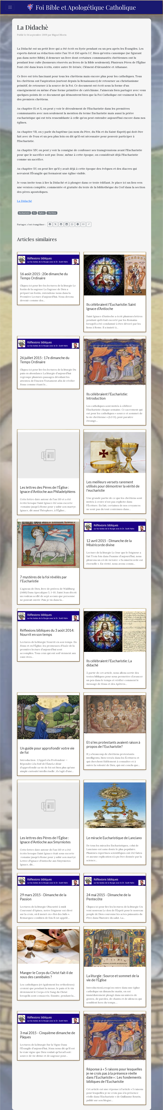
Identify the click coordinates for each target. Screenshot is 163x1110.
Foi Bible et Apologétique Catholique (81, 7)
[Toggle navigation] (10, 7)
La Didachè (24, 201)
